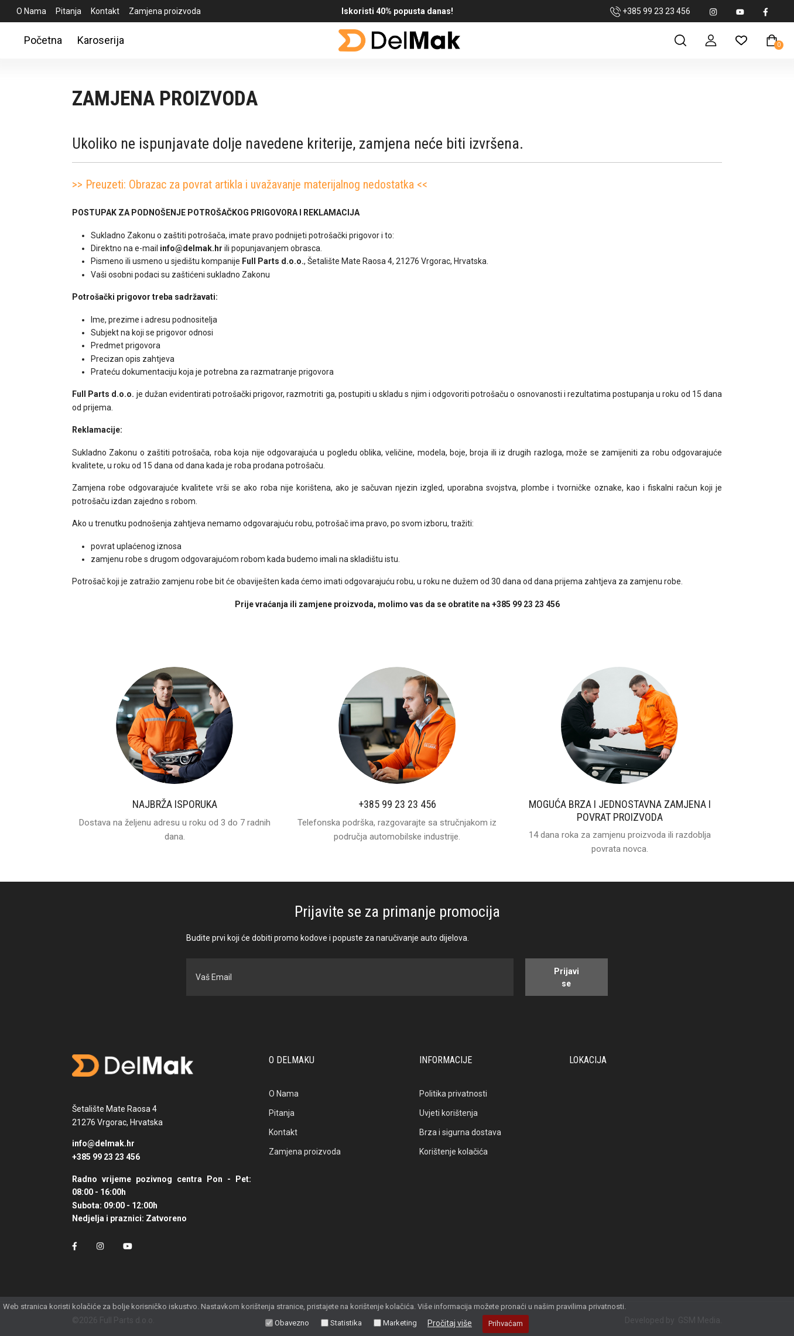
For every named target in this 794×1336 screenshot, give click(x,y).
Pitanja (68, 11)
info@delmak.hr (103, 1143)
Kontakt (105, 11)
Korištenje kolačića (453, 1151)
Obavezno (292, 1322)
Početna (43, 40)
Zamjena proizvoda (165, 11)
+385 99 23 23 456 (650, 11)
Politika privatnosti (453, 1093)
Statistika (346, 1322)
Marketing (400, 1322)
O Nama (31, 11)
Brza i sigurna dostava (460, 1132)
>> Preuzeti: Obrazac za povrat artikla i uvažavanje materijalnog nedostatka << (249, 184)
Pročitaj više (449, 1323)
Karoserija (100, 40)
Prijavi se (564, 977)
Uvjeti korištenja (448, 1113)
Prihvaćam (505, 1323)
